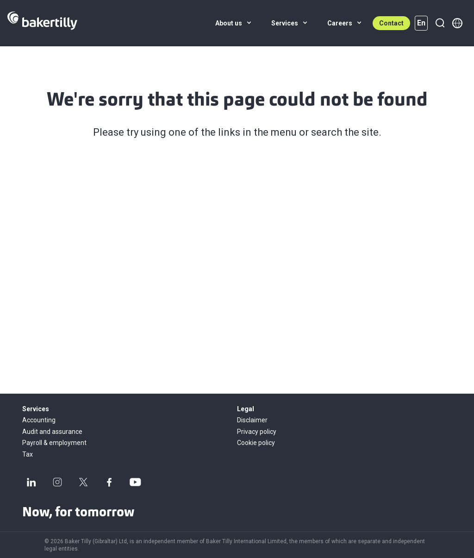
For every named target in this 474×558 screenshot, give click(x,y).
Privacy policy (256, 431)
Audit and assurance (52, 431)
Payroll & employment (54, 442)
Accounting (39, 420)
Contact (391, 23)
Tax (27, 454)
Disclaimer (252, 420)
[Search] (439, 23)
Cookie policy (256, 442)
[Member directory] (457, 23)
